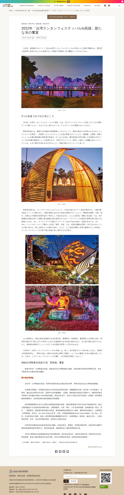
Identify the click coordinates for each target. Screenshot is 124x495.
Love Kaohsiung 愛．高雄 (22, 10)
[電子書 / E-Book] (58, 5)
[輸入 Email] (80, 476)
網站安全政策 (21, 475)
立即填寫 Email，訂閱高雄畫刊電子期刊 (75, 473)
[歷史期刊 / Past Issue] (74, 5)
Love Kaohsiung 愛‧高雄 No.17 (41, 10)
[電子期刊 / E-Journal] (44, 5)
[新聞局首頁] (87, 5)
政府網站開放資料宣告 (33, 475)
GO (68, 1)
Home (11, 10)
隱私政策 (87, 487)
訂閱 (66, 481)
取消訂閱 (73, 481)
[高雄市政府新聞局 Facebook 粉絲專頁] (105, 5)
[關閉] (122, 1)
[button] (119, 5)
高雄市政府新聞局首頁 (106, 478)
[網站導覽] (97, 5)
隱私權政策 (12, 475)
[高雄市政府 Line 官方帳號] (109, 5)
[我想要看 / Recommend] (27, 5)
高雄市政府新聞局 (18, 471)
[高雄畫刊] (7, 5)
